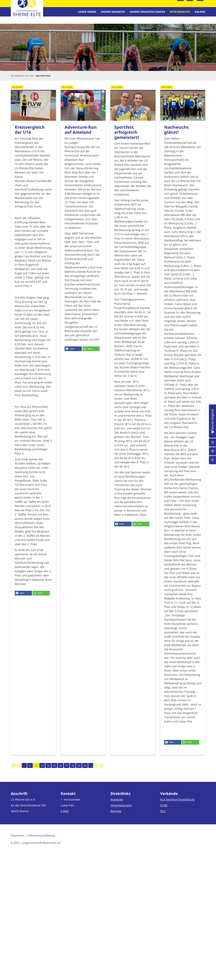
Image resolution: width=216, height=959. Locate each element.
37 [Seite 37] (66, 769)
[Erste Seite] (13, 769)
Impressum (17, 839)
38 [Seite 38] (72, 769)
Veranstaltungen (121, 809)
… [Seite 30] (24, 769)
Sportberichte (180, 14)
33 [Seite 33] (42, 769)
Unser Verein (87, 14)
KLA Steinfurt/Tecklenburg (177, 803)
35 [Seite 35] (54, 769)
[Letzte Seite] (101, 769)
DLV (163, 815)
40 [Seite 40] (85, 769)
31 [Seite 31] (30, 769)
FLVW (163, 809)
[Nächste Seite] (95, 769)
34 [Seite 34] (48, 769)
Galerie (200, 14)
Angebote (116, 803)
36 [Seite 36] (60, 769)
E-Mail (65, 815)
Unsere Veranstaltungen (147, 14)
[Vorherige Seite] (19, 769)
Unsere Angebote (113, 14)
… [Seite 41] (91, 769)
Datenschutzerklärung (41, 839)
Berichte (115, 815)
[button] (23, 597)
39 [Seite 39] (79, 769)
